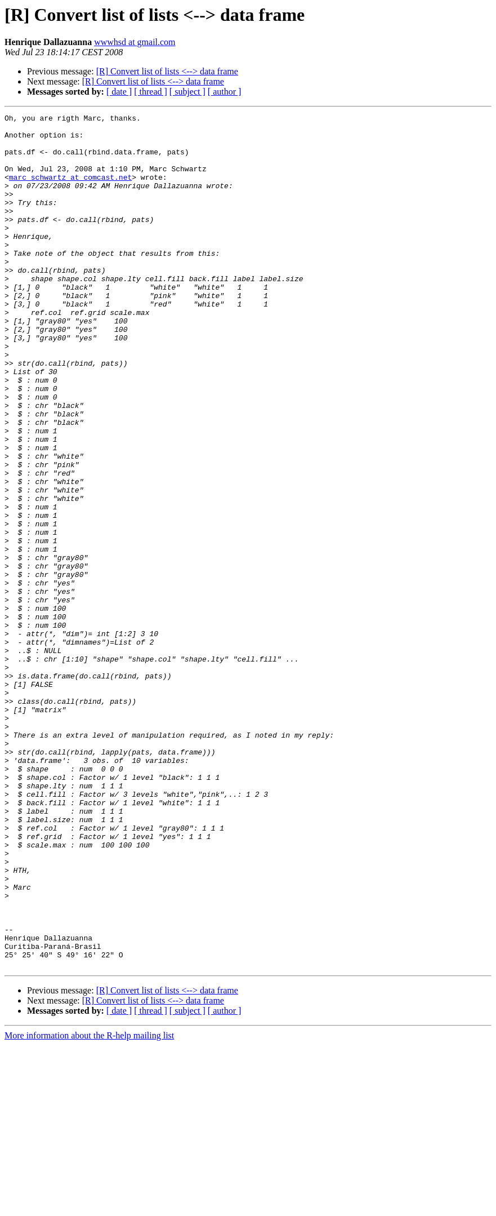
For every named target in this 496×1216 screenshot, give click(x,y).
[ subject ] (187, 91)
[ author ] (225, 91)
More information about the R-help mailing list (89, 1206)
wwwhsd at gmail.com (134, 42)
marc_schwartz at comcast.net (70, 190)
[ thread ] (150, 91)
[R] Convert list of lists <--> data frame (167, 71)
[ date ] (119, 91)
